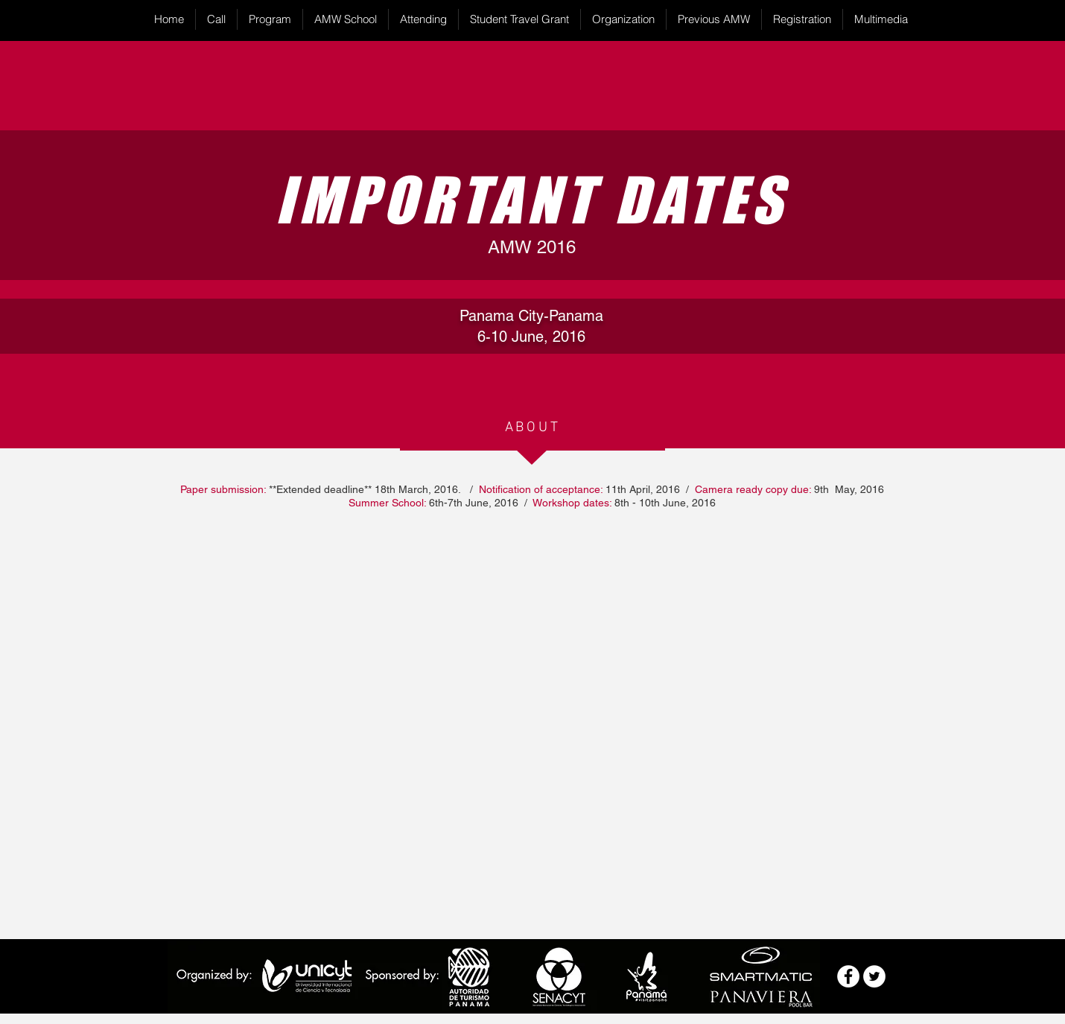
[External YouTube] (533, 724)
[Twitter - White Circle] (874, 976)
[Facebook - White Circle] (848, 976)
